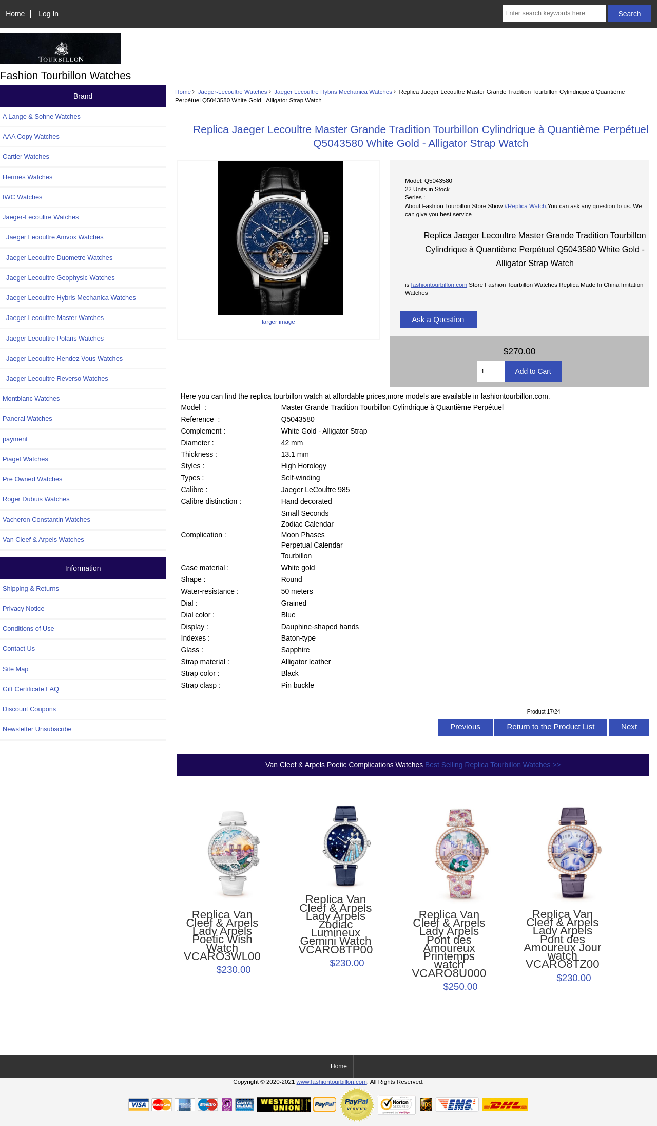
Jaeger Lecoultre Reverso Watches (55, 378)
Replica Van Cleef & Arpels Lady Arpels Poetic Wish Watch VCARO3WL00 (222, 936)
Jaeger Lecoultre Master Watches (53, 318)
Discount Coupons (29, 709)
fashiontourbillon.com (439, 284)
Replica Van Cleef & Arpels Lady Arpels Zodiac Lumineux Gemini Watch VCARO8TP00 (336, 924)
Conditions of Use (28, 628)
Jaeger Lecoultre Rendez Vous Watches (63, 358)
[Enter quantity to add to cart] (491, 371)
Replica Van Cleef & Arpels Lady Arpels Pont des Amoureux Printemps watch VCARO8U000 (449, 944)
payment (15, 439)
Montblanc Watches (31, 398)
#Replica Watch (525, 205)
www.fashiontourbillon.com (332, 1081)
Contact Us (19, 648)
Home (15, 14)
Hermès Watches (27, 177)
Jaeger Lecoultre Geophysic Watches (59, 278)
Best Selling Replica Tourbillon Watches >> (492, 765)
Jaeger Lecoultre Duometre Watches (57, 257)
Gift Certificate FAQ (31, 689)
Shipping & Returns (31, 588)
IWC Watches (22, 197)
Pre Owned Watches (32, 479)
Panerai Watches (27, 418)
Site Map (15, 669)
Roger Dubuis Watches (36, 499)
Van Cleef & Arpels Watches (43, 539)
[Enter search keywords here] (554, 13)
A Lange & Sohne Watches (42, 116)
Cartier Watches (26, 156)
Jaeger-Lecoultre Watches (232, 91)
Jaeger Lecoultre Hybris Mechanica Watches (333, 91)
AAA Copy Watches (31, 136)
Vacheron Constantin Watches (46, 519)
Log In (48, 14)
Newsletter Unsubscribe (37, 729)
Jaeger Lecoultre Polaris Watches (53, 338)
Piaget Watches (25, 459)
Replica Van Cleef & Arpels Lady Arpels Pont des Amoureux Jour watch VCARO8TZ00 (562, 939)
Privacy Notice (23, 608)
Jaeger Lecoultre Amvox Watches (53, 237)
